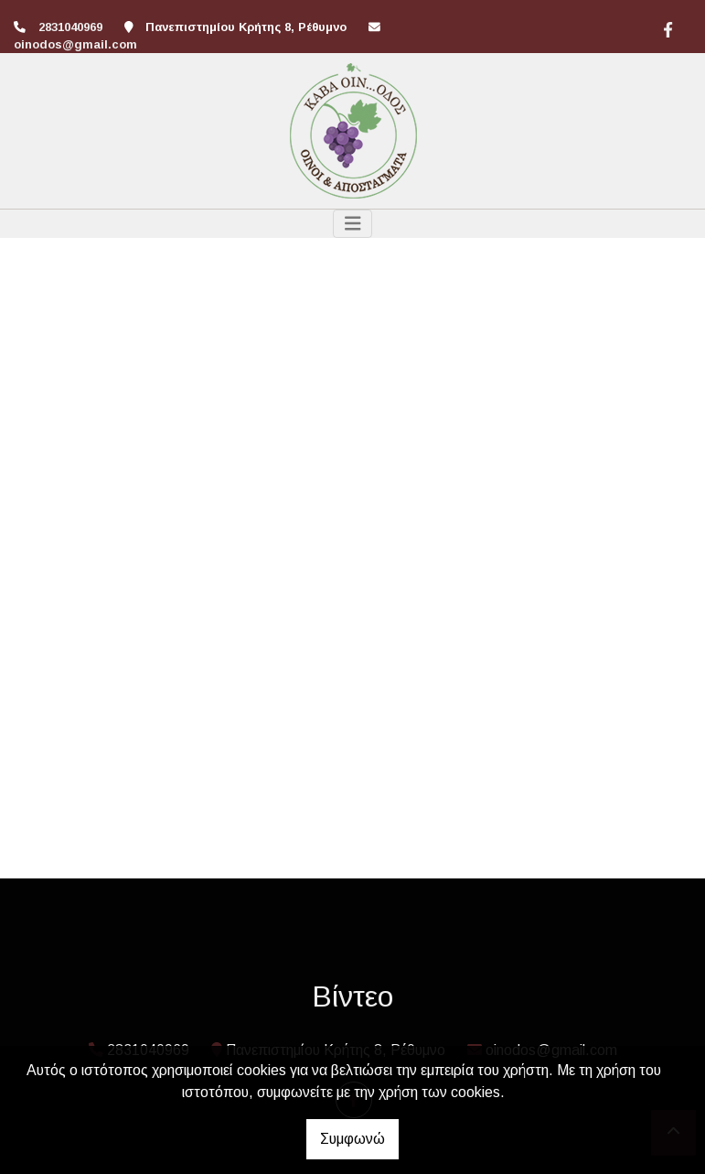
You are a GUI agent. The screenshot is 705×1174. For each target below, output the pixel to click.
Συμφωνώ (352, 1139)
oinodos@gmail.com (75, 44)
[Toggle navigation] (353, 224)
